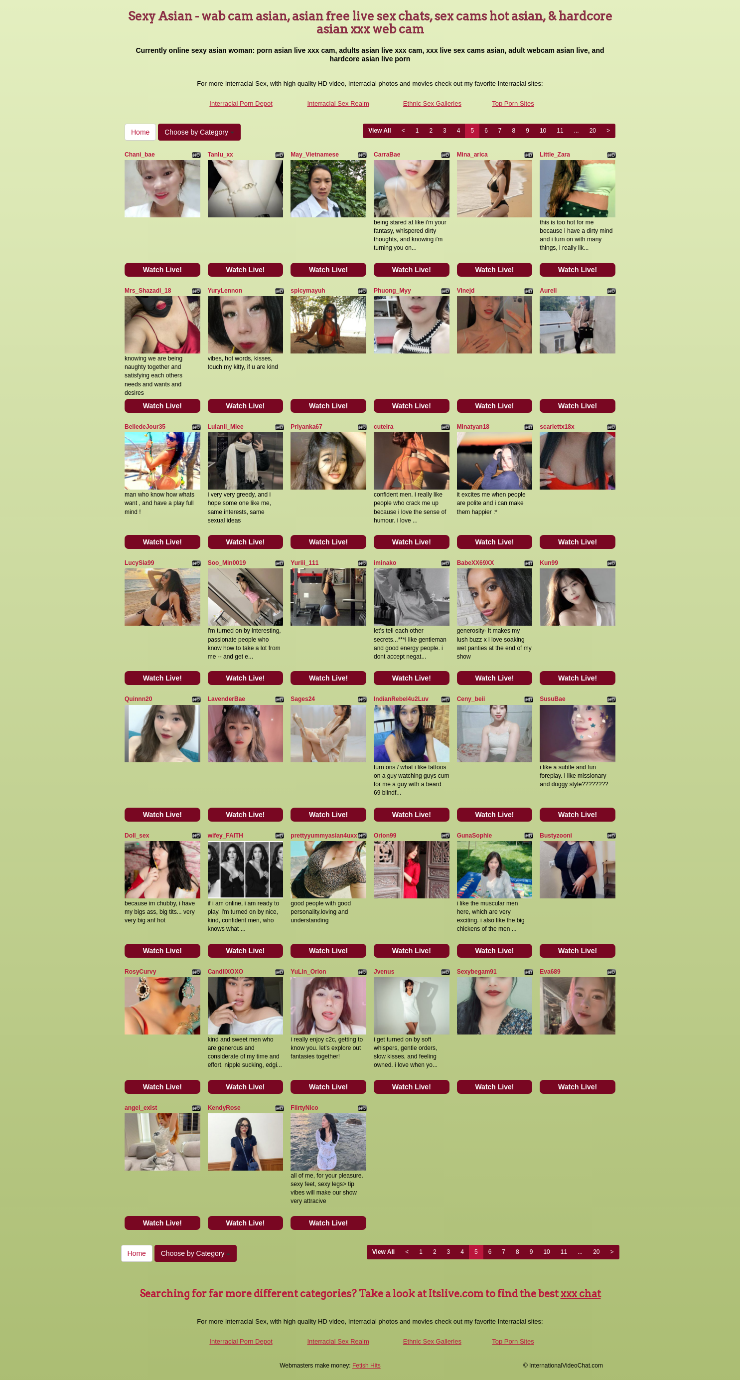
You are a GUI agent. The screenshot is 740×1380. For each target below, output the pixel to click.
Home (140, 132)
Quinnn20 (138, 698)
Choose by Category (199, 132)
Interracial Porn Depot (240, 103)
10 (543, 130)
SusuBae (552, 698)
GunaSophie (474, 835)
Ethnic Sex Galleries (432, 103)
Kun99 (549, 562)
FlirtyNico (304, 1107)
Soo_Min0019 (227, 562)
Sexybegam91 (477, 971)
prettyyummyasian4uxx (324, 835)
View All (379, 130)
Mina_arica (472, 154)
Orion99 (385, 835)
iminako (385, 562)
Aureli (548, 290)
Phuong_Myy (392, 290)
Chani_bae (140, 154)
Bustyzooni (556, 835)
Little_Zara (555, 154)
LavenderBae (226, 698)
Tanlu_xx (220, 154)
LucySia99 (139, 562)
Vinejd (466, 290)
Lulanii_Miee (226, 426)
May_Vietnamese (315, 154)
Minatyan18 (473, 426)
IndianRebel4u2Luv (401, 698)
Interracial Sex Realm (338, 103)
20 (593, 130)
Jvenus (384, 971)
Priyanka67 (306, 426)
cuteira (383, 426)
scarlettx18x (557, 426)
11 (560, 130)
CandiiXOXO (225, 971)
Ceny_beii (471, 698)
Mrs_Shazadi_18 (148, 290)
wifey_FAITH (225, 835)
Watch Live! (162, 270)
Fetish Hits (366, 1365)
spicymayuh (308, 290)
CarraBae (387, 154)
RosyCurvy (140, 971)
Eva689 (550, 971)
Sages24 (303, 698)
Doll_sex (137, 835)
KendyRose (224, 1107)
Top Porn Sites (513, 103)
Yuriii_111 (304, 562)
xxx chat (581, 1294)
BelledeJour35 (145, 426)
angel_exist (141, 1107)
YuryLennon (225, 290)
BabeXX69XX (475, 562)
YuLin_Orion (308, 971)
